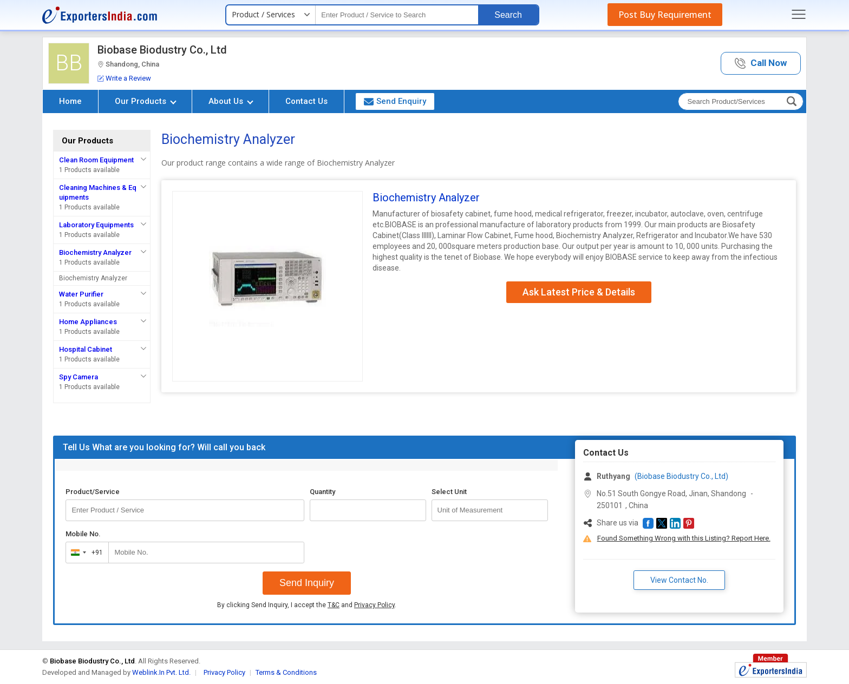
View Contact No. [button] (679, 580)
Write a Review (124, 78)
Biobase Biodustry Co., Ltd (162, 50)
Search (508, 14)
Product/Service (93, 492)
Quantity (322, 492)
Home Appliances (88, 322)
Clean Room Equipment (96, 160)
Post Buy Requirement (664, 15)
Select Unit (449, 492)
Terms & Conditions (286, 672)
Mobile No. (83, 534)
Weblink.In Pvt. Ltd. (161, 672)
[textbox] (397, 14)
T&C (333, 605)
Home (70, 101)
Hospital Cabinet (85, 349)
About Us (230, 101)
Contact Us (306, 101)
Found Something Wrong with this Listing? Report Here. (683, 538)
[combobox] (85, 552)
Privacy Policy (374, 605)
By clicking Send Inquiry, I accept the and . (306, 605)
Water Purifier (81, 294)
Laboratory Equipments (96, 225)
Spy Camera (78, 377)
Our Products (146, 101)
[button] (760, 63)
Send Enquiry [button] (395, 101)
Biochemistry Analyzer (95, 252)
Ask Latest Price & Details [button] (579, 292)
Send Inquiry (306, 582)
